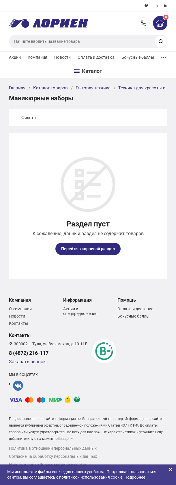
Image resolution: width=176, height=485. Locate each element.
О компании (20, 309)
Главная (17, 88)
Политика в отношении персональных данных (53, 448)
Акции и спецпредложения (80, 311)
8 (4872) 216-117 (143, 23)
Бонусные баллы (137, 57)
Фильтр (28, 117)
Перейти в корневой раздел (88, 248)
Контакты (18, 323)
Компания (37, 57)
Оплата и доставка (96, 57)
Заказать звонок (27, 361)
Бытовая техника (93, 88)
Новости (62, 57)
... (163, 56)
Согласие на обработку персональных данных (53, 456)
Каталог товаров (50, 88)
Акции (15, 57)
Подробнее (134, 477)
